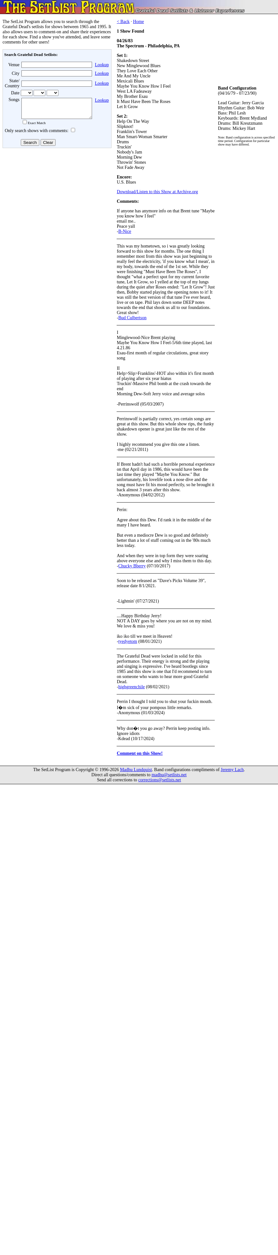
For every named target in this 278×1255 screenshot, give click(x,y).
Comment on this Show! (140, 753)
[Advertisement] (56, 201)
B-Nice (124, 231)
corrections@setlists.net (159, 779)
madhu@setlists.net (169, 774)
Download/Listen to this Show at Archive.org (157, 191)
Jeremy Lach (232, 769)
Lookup (102, 64)
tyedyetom (127, 641)
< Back (123, 21)
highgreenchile (131, 686)
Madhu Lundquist (136, 769)
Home (138, 21)
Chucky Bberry (132, 566)
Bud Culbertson (132, 317)
